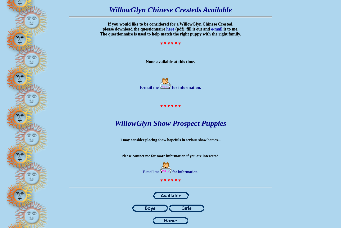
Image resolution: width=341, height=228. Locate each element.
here (170, 29)
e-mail (216, 29)
